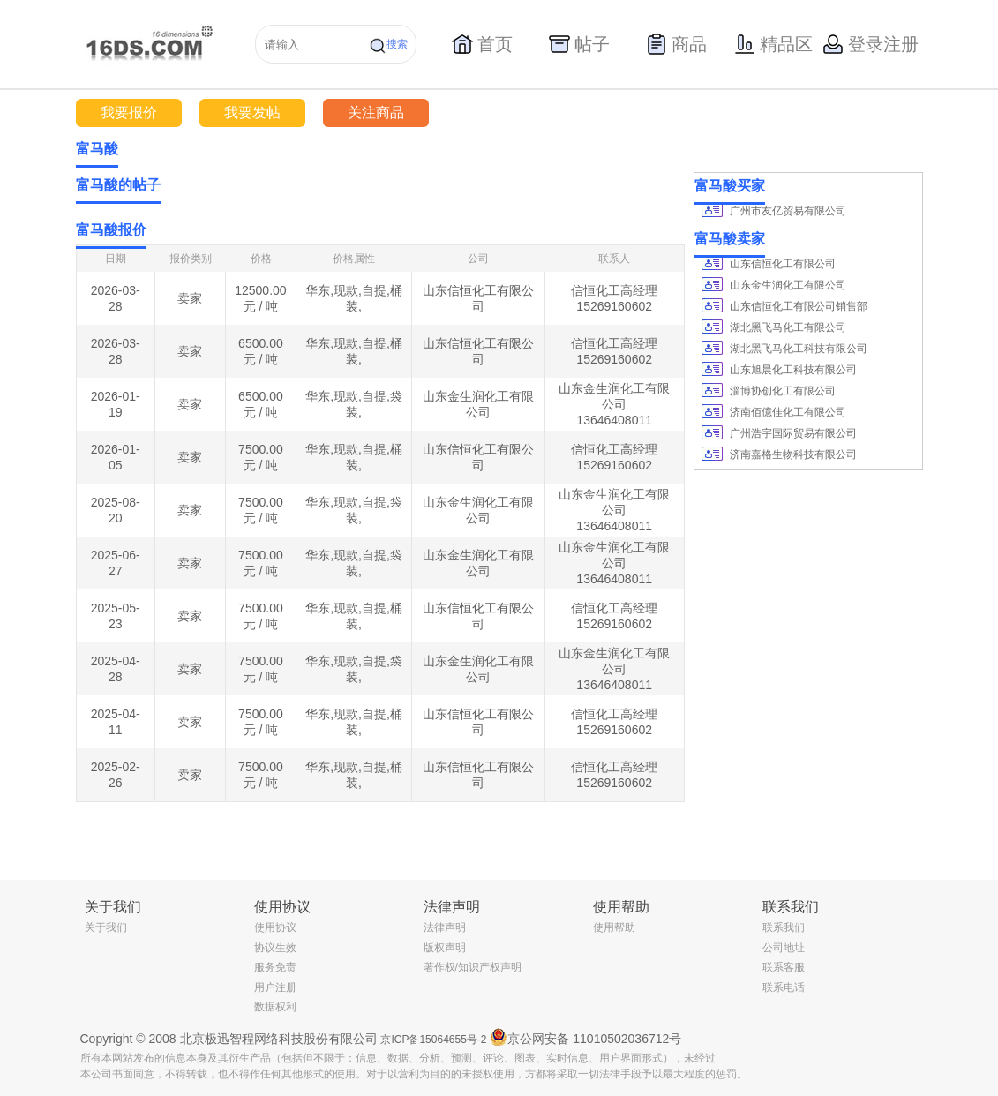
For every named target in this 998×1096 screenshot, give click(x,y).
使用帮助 (614, 927)
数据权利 (275, 1007)
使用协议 (275, 927)
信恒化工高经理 (614, 290)
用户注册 (275, 987)
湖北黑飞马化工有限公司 (788, 327)
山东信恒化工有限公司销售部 (798, 306)
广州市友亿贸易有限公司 (788, 211)
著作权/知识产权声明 (473, 967)
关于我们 (106, 927)
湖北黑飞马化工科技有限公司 (798, 348)
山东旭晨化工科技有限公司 (793, 370)
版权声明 (445, 948)
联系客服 (783, 967)
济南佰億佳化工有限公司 (788, 412)
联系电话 (783, 987)
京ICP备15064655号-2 (433, 1039)
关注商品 (376, 112)
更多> (670, 185)
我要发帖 (252, 112)
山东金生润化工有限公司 (788, 285)
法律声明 (445, 927)
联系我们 (783, 927)
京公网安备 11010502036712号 (585, 1037)
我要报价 (129, 112)
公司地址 (783, 948)
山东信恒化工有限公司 (783, 264)
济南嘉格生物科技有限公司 (793, 454)
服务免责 (275, 967)
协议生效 (275, 948)
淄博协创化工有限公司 (783, 391)
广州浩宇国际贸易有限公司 (793, 433)
